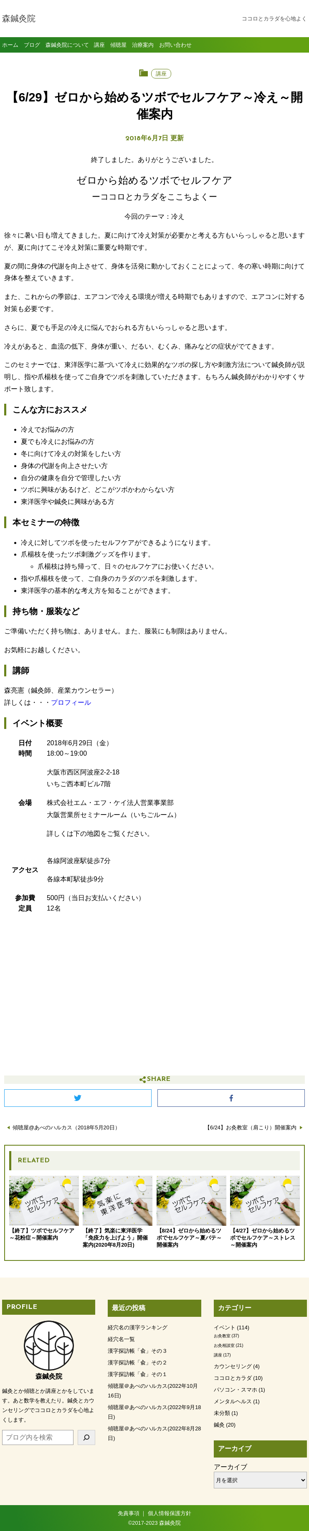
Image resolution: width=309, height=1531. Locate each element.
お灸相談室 (224, 1345)
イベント (225, 1327)
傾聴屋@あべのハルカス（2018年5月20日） (66, 1127)
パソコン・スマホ (235, 1390)
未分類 (222, 1413)
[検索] (87, 1437)
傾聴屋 (118, 45)
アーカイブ (230, 1466)
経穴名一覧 (121, 1339)
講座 (99, 45)
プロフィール (71, 702)
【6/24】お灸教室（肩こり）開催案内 (250, 1127)
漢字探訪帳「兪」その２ (137, 1362)
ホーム (10, 45)
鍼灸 (219, 1425)
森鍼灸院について (67, 45)
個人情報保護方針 (169, 1513)
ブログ (32, 45)
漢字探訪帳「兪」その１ (137, 1374)
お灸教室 (222, 1336)
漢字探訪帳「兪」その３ (137, 1351)
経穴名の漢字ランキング (137, 1327)
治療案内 (143, 45)
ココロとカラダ (233, 1378)
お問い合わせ (175, 45)
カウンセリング (233, 1366)
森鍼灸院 (18, 19)
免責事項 (128, 1513)
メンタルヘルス (233, 1401)
